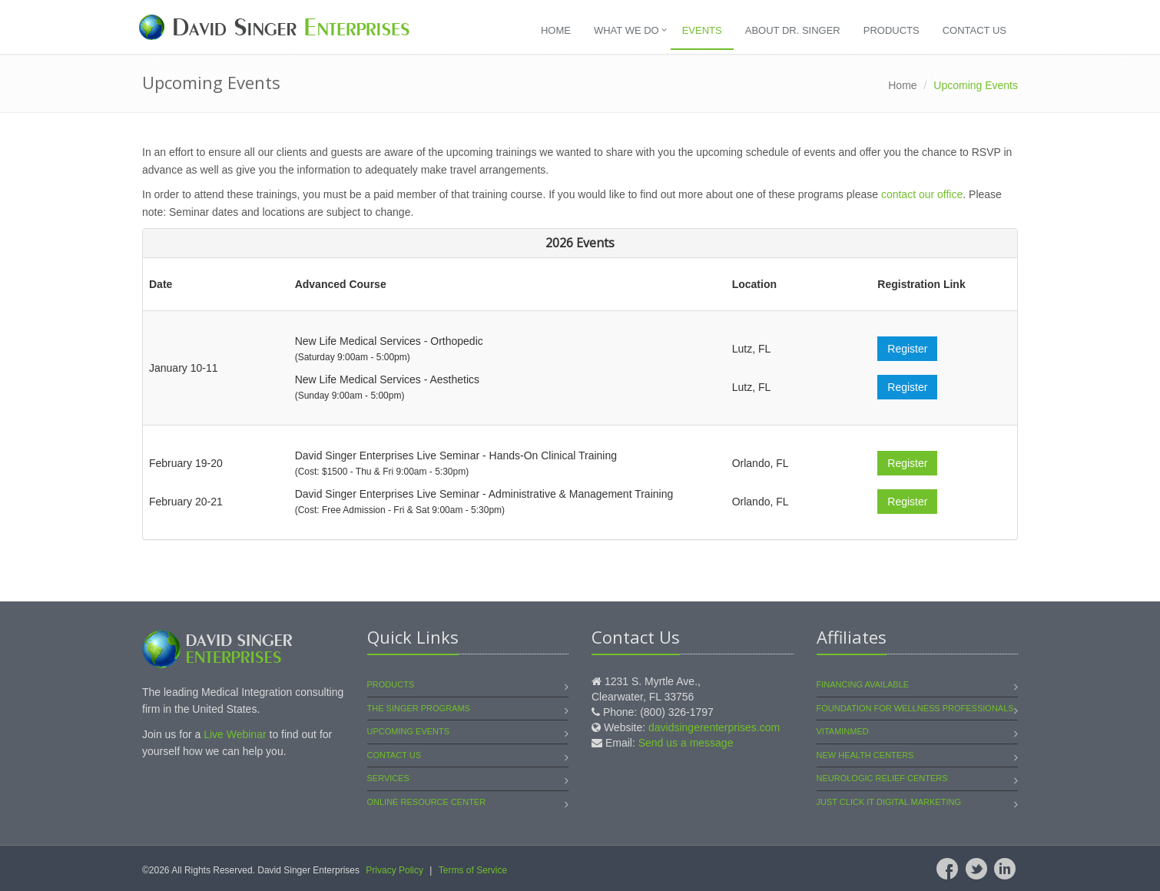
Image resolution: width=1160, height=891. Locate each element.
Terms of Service (473, 870)
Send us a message (686, 743)
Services (388, 778)
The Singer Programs (418, 708)
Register (907, 349)
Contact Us (974, 30)
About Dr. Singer (792, 30)
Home (556, 30)
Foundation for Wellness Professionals (915, 708)
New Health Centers (865, 755)
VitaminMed (843, 731)
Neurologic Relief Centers (882, 778)
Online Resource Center (426, 802)
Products (891, 30)
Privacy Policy (394, 870)
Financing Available (863, 684)
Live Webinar (235, 734)
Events (702, 30)
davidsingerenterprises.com (714, 727)
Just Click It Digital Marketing (889, 802)
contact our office (922, 194)
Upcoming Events (408, 731)
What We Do (626, 30)
